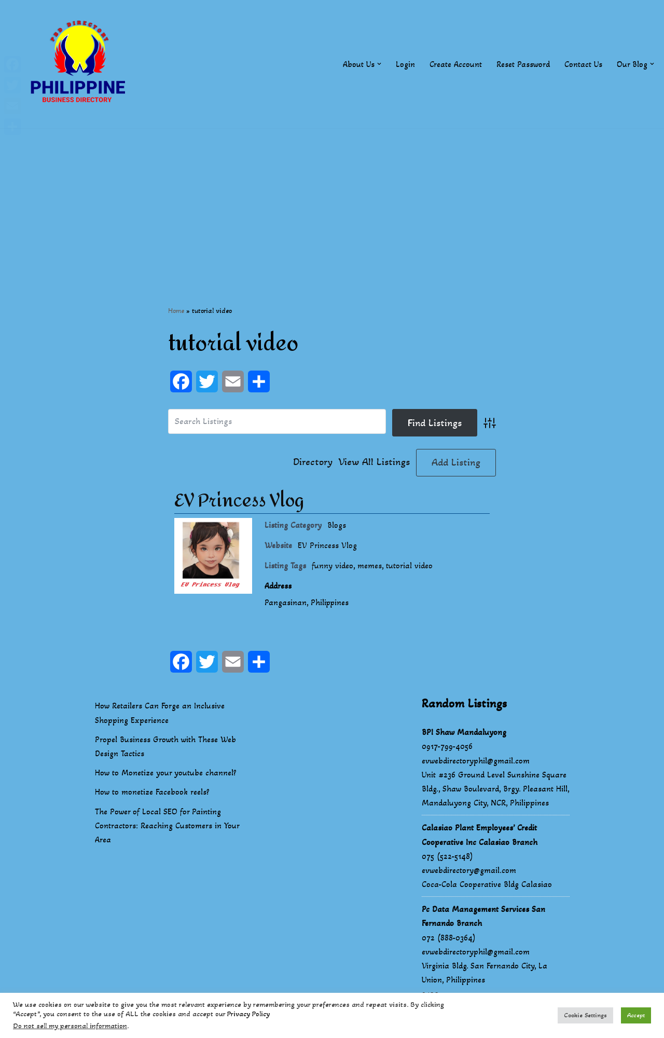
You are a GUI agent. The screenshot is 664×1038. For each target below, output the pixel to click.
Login (405, 64)
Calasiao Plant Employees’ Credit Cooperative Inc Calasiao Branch (479, 835)
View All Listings (374, 462)
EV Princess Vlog (239, 501)
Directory (313, 462)
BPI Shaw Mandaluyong (464, 732)
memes (369, 566)
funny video (332, 566)
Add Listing (456, 462)
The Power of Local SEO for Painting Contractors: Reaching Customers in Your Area (167, 825)
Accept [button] (636, 1015)
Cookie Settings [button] (585, 1015)
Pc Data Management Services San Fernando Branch (483, 916)
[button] (379, 64)
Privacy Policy (248, 1013)
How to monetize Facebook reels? (152, 792)
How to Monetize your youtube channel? (166, 773)
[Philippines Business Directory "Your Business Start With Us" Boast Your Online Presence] (80, 64)
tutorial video (409, 566)
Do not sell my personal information (70, 1025)
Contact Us (583, 64)
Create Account (456, 64)
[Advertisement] (332, 201)
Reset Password (523, 64)
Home (176, 310)
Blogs (336, 525)
